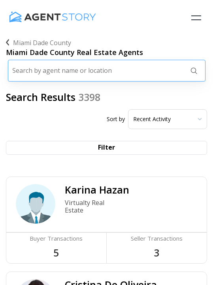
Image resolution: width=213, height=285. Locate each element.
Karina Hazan (97, 189)
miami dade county (38, 42)
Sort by (116, 119)
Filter (106, 147)
